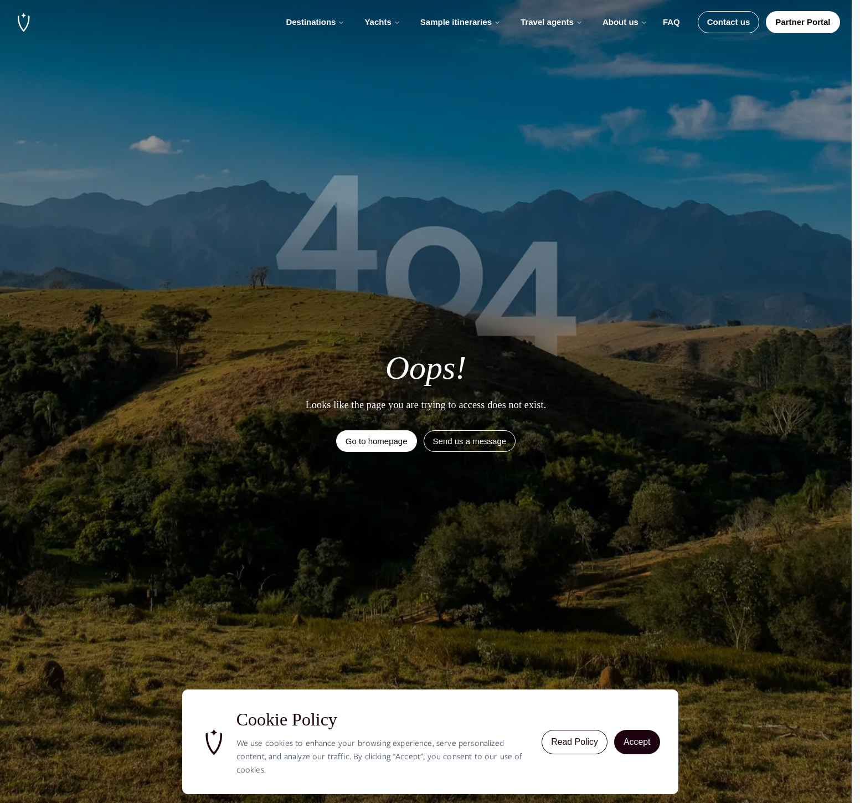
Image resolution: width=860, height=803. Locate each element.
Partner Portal (802, 22)
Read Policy (574, 742)
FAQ (671, 22)
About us (624, 22)
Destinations (315, 22)
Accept (637, 742)
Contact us (728, 22)
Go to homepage (377, 441)
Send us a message (470, 441)
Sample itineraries (460, 22)
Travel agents (552, 22)
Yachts (382, 22)
